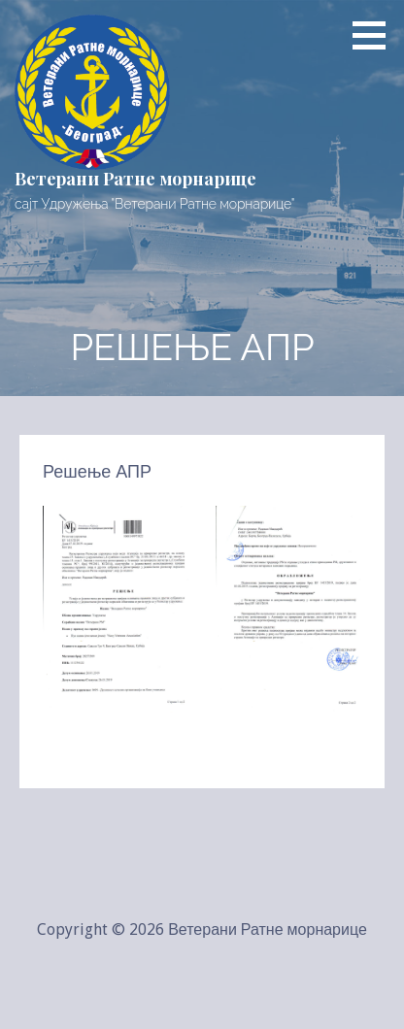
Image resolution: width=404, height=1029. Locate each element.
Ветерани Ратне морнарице (135, 178)
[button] (376, 35)
